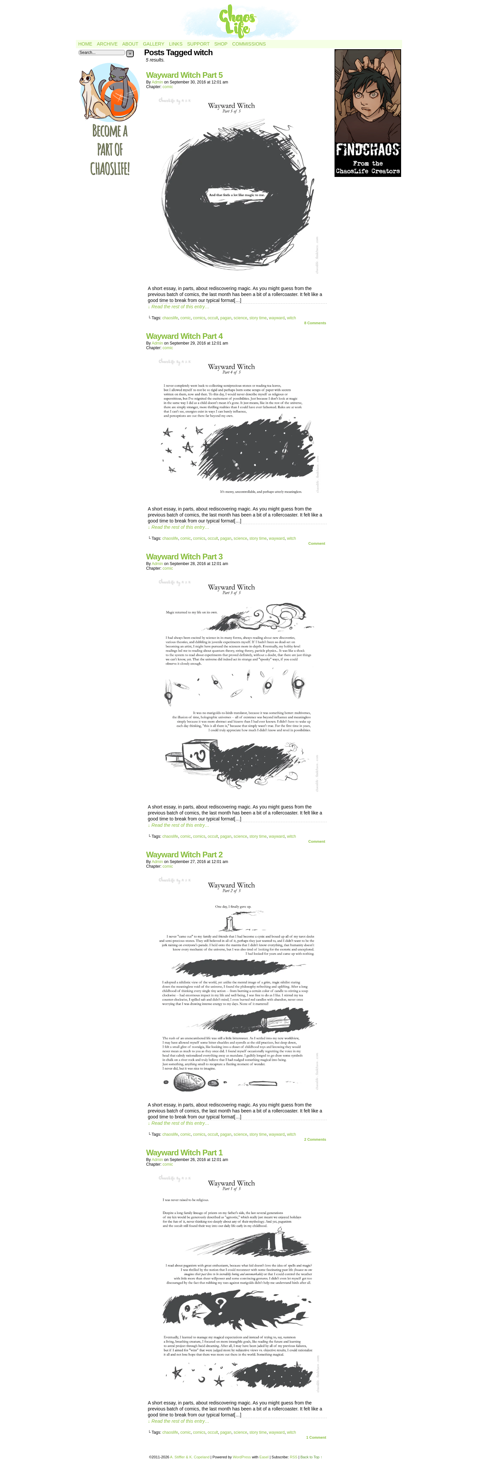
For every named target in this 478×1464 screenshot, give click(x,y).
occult (213, 318)
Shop (221, 44)
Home (85, 44)
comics (199, 318)
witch (291, 318)
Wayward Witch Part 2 (184, 854)
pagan (225, 318)
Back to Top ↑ (311, 1457)
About (130, 44)
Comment (316, 543)
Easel (264, 1457)
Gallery (153, 44)
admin (157, 82)
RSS (294, 1457)
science (240, 318)
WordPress (242, 1457)
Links (175, 44)
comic (167, 86)
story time (258, 318)
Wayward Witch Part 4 (184, 336)
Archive (107, 44)
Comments (315, 323)
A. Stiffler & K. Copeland (189, 1457)
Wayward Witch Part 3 (184, 556)
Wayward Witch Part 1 (184, 1152)
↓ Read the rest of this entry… (178, 306)
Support (198, 44)
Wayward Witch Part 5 (184, 75)
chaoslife (170, 318)
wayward (277, 318)
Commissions (249, 44)
